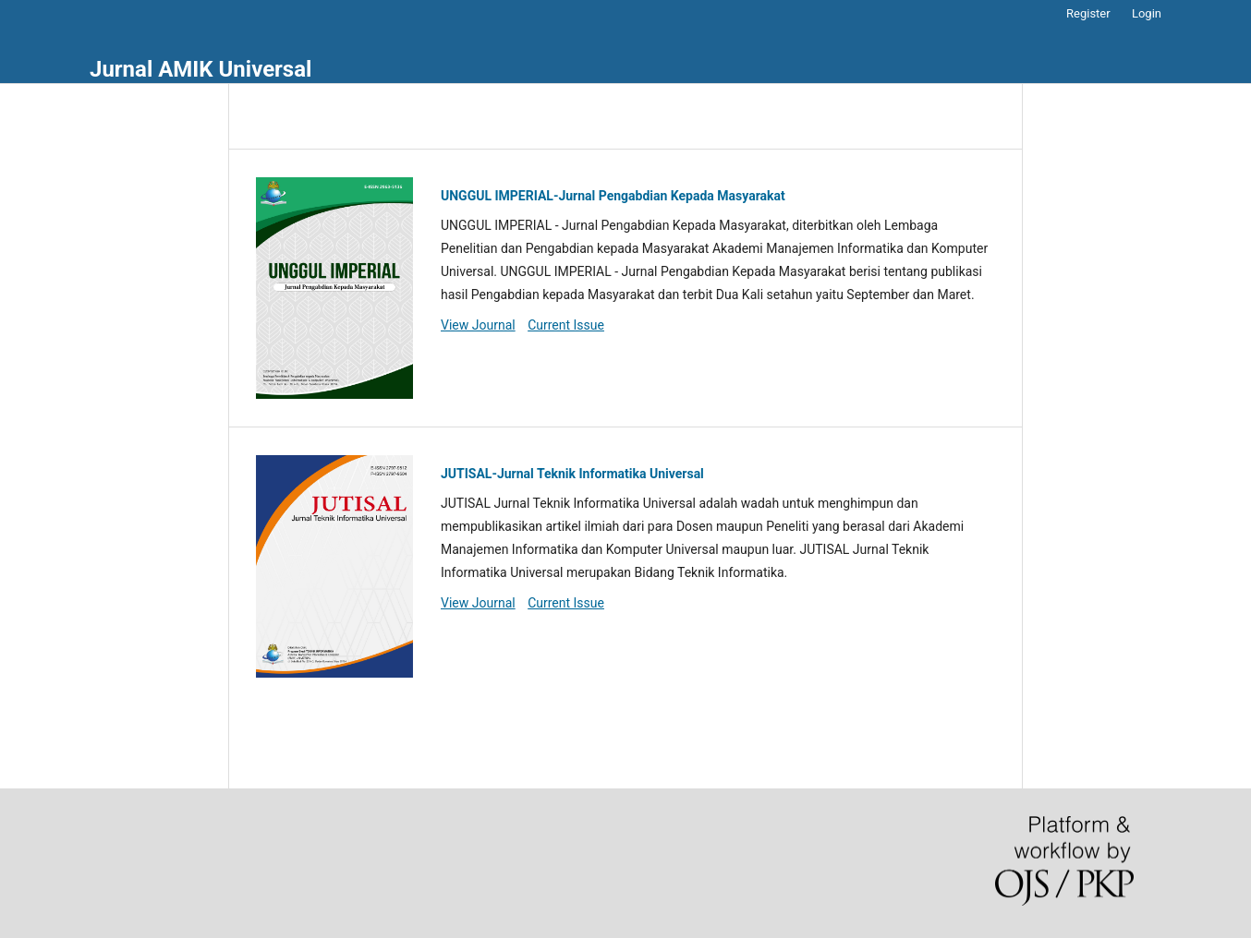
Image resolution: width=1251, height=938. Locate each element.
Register (1088, 13)
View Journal (478, 325)
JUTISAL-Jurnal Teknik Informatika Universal (572, 473)
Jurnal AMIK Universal (200, 69)
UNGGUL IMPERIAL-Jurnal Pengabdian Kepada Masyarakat (613, 195)
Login (1146, 13)
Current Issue (566, 325)
